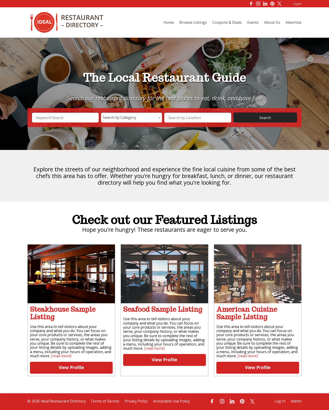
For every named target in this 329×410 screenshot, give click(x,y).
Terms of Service (104, 401)
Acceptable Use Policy (171, 401)
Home (169, 22)
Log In (298, 4)
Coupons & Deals (227, 22)
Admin (296, 401)
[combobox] (131, 117)
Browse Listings (193, 22)
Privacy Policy (136, 401)
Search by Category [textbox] (119, 117)
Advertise (294, 22)
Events (253, 22)
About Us (272, 22)
